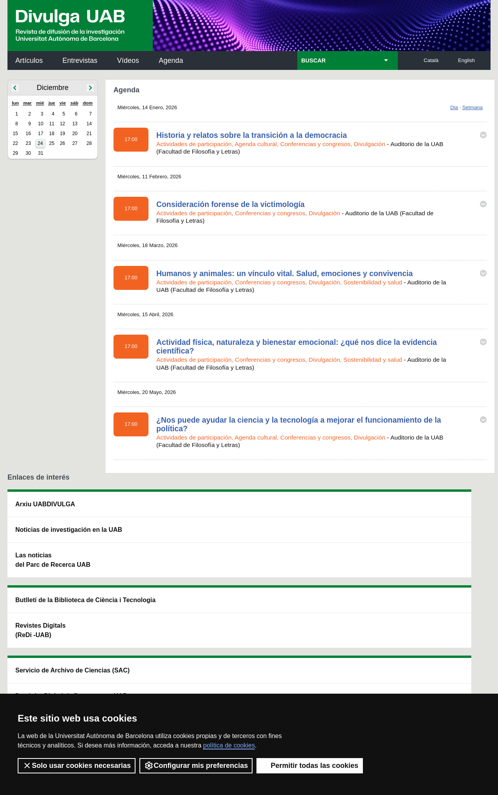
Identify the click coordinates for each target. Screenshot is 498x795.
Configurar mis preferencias (196, 765)
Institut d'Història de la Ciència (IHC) (339, 509)
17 (40, 133)
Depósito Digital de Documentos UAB (237, 544)
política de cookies (229, 745)
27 (74, 143)
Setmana (472, 107)
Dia (454, 107)
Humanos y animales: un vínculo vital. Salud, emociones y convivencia (284, 273)
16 (28, 133)
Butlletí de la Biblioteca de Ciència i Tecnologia (146, 509)
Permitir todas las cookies (309, 765)
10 (40, 123)
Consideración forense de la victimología (230, 204)
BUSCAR (313, 60)
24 (40, 143)
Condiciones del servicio (146, 681)
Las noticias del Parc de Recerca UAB (52, 569)
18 (51, 133)
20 (74, 133)
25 (51, 143)
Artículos (29, 60)
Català (431, 60)
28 (89, 143)
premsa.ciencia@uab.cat (291, 640)
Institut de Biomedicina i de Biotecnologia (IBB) (438, 588)
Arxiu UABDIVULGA (45, 504)
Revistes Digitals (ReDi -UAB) (137, 544)
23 (28, 143)
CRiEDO (317, 593)
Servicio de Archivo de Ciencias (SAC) (242, 509)
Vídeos (128, 60)
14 (89, 123)
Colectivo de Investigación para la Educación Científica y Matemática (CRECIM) (338, 553)
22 (15, 143)
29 (15, 153)
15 (15, 133)
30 (28, 153)
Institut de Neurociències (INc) (439, 509)
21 (89, 133)
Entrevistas (79, 60)
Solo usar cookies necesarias (76, 765)
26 (62, 143)
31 (40, 153)
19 (62, 133)
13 (74, 123)
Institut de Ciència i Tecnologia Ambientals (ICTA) (436, 548)
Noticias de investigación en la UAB (53, 534)
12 (62, 123)
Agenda (171, 60)
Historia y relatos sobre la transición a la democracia (251, 135)
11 (51, 123)
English (466, 60)
